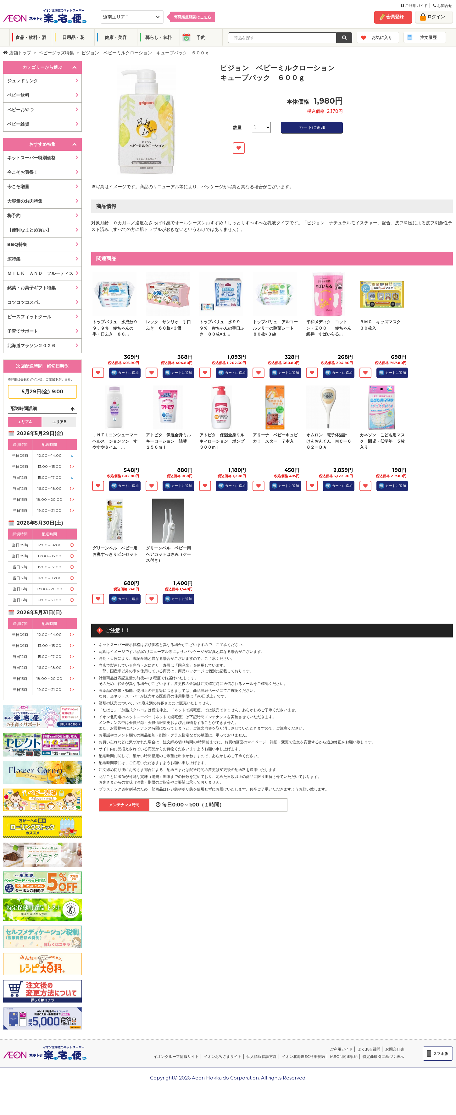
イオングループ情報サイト (176, 1056)
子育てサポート (22, 331)
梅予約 (13, 215)
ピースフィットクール (29, 317)
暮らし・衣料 (158, 37)
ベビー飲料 (18, 95)
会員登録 (395, 16)
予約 (201, 37)
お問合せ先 (394, 1049)
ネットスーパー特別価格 (31, 158)
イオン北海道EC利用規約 (303, 1056)
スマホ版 (440, 1053)
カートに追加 (312, 127)
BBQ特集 (17, 244)
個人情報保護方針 (262, 1056)
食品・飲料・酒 (30, 37)
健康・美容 (116, 37)
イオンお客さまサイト (223, 1056)
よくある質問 (369, 1049)
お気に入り (382, 37)
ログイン (436, 16)
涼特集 (13, 259)
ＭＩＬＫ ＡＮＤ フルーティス (40, 273)
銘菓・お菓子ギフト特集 (31, 288)
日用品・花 (73, 37)
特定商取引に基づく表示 (383, 1056)
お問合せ (442, 5)
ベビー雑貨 (18, 124)
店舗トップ (17, 53)
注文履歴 (428, 37)
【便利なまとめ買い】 (29, 230)
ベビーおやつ (20, 109)
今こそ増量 (18, 186)
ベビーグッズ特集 (56, 53)
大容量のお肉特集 (24, 201)
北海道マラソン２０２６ (31, 345)
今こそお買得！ (22, 172)
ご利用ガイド (414, 5)
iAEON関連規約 (344, 1056)
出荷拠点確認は (192, 16)
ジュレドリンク (22, 81)
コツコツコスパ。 (24, 302)
